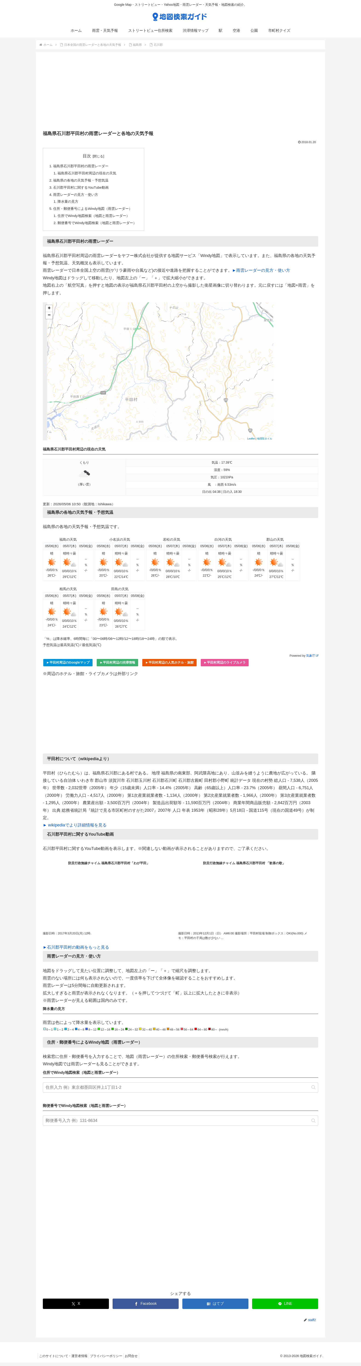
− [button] (49, 318)
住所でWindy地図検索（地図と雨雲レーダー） (96, 219)
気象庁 (312, 659)
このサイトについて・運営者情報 (64, 1359)
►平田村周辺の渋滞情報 (117, 666)
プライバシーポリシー (109, 1359)
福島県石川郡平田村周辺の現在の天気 (89, 174)
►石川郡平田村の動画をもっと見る (76, 950)
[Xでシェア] (76, 1307)
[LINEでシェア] (285, 1307)
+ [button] (49, 312)
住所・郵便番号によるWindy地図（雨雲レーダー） (95, 211)
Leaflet (251, 442)
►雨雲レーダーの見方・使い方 (261, 273)
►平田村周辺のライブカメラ (225, 666)
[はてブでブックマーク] (215, 1307)
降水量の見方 (69, 204)
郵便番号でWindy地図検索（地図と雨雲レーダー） (100, 226)
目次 (90, 156)
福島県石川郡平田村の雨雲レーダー (82, 166)
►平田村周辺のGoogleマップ (68, 666)
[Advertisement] (180, 93)
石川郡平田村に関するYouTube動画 (82, 189)
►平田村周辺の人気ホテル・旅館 (169, 666)
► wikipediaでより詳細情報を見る (75, 828)
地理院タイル (264, 442)
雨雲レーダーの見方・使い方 (77, 196)
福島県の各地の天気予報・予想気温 (82, 181)
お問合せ (137, 1359)
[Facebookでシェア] (146, 1307)
